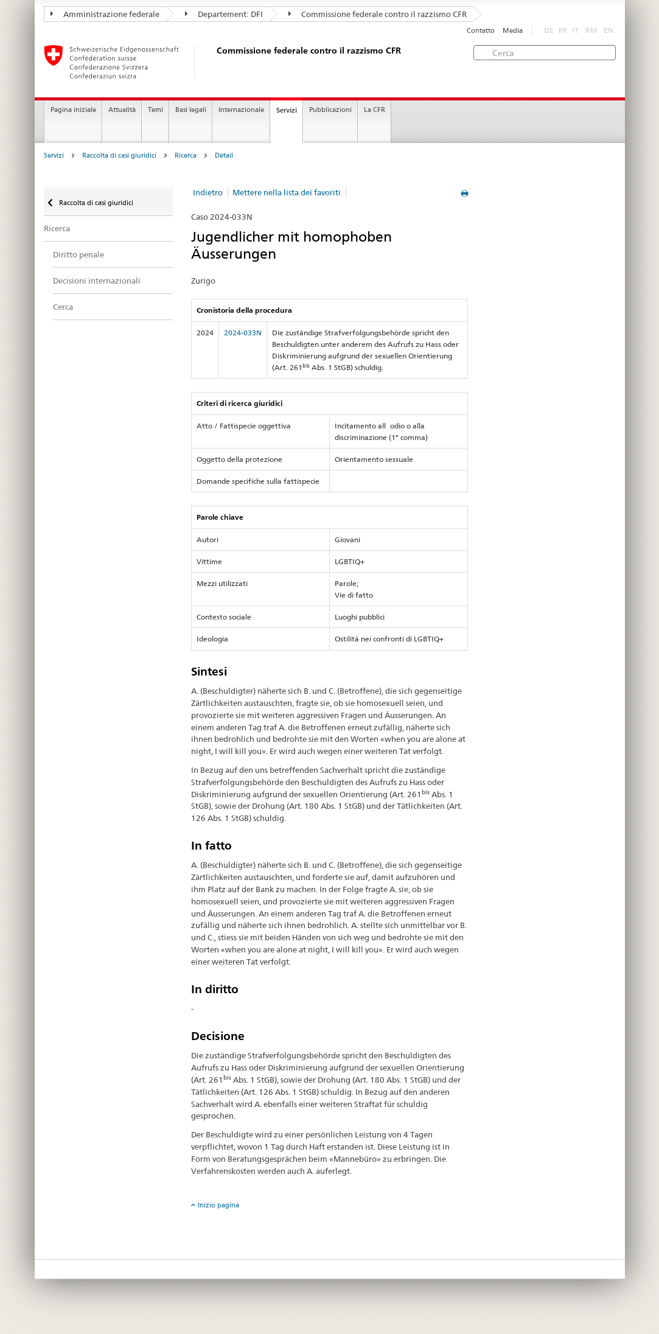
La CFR (374, 110)
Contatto (481, 31)
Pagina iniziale (73, 110)
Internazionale (241, 110)
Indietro (208, 192)
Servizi (286, 110)
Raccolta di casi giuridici (119, 155)
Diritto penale (78, 254)
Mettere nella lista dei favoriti (286, 192)
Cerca (63, 307)
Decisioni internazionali (97, 280)
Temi (155, 110)
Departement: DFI (224, 14)
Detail (224, 155)
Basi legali (190, 110)
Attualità (122, 110)
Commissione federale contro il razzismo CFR (377, 14)
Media (513, 31)
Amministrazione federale (105, 14)
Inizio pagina (218, 1205)
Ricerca (186, 155)
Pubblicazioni (330, 110)
